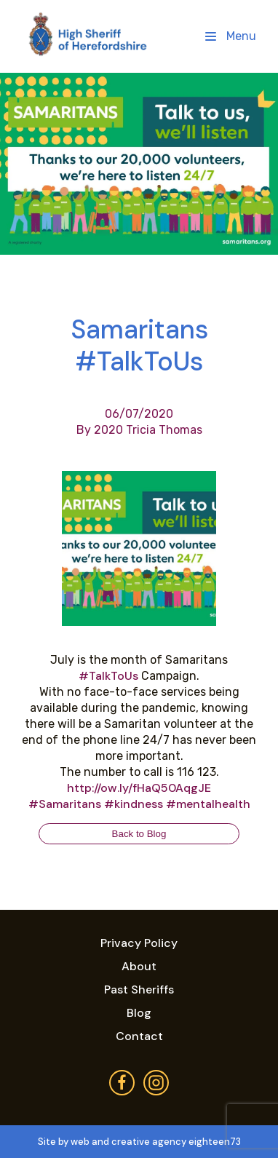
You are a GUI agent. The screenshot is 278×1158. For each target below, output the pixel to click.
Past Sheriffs (139, 989)
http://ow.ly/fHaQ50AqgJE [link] (139, 788)
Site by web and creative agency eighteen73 (139, 1141)
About (139, 966)
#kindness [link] (133, 804)
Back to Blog (139, 833)
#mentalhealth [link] (208, 804)
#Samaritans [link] (64, 804)
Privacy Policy (139, 943)
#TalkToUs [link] (108, 675)
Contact (139, 1036)
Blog (139, 1012)
